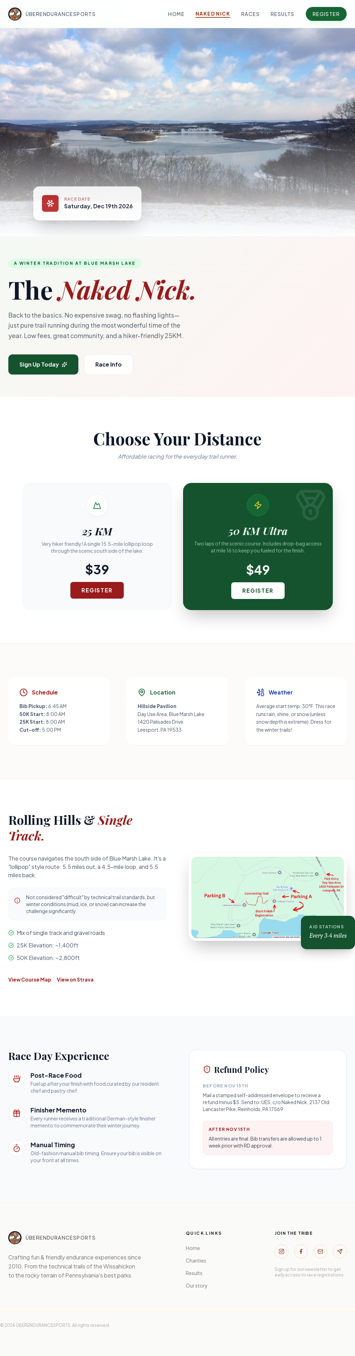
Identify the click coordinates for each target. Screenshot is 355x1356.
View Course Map (29, 979)
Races (250, 14)
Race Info (108, 365)
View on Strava (75, 979)
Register (326, 14)
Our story (197, 1285)
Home (176, 14)
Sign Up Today (43, 365)
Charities (196, 1260)
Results (283, 14)
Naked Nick (213, 13)
